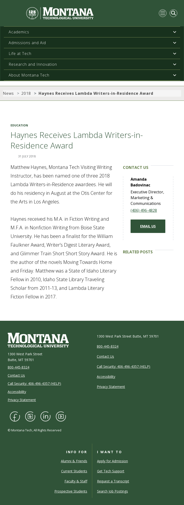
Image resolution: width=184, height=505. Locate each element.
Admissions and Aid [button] (27, 42)
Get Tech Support (110, 471)
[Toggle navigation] (163, 13)
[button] (174, 32)
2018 (26, 93)
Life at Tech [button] (20, 53)
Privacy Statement (22, 400)
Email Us (148, 226)
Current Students (74, 471)
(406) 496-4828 (144, 210)
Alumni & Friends (74, 461)
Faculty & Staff (75, 481)
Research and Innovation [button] (33, 64)
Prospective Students (70, 491)
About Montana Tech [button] (29, 75)
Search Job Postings (112, 491)
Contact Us (16, 375)
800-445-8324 (18, 367)
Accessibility (17, 391)
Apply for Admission (112, 461)
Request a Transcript (113, 481)
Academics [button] (19, 32)
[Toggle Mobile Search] (173, 13)
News (8, 93)
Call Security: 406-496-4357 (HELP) (34, 383)
